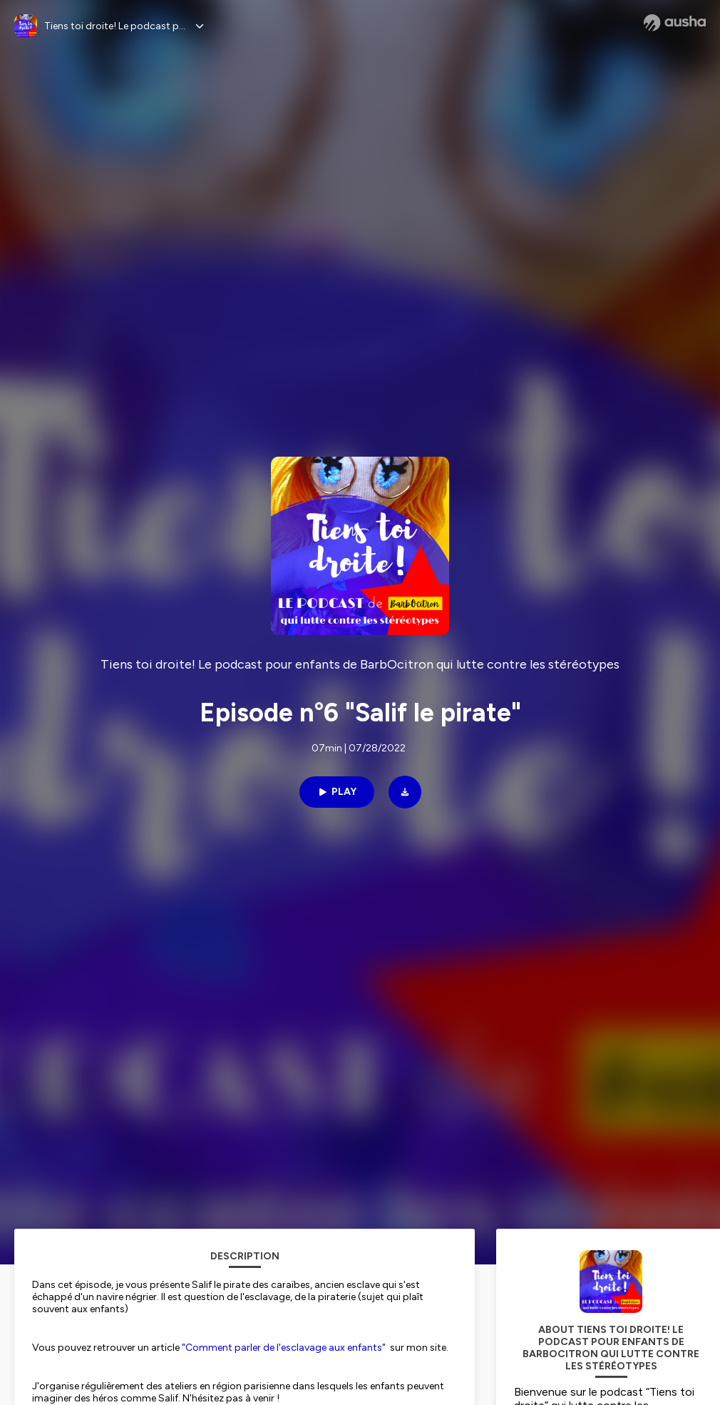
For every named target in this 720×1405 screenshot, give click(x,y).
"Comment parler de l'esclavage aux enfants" (284, 1347)
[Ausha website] (675, 22)
